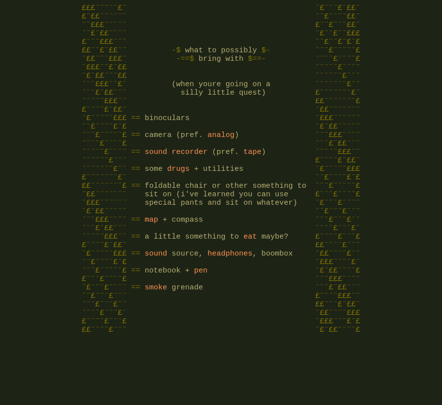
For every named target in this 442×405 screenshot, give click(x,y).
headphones (230, 298)
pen (201, 318)
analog (221, 158)
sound (156, 178)
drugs (178, 198)
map (151, 258)
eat (250, 278)
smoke (156, 338)
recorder (190, 178)
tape (252, 178)
